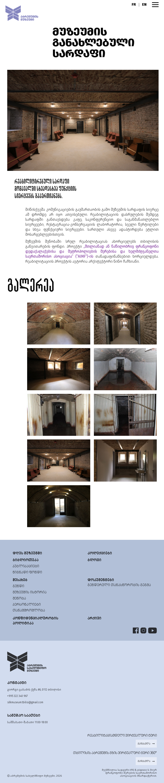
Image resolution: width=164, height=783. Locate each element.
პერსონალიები (27, 604)
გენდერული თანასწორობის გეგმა (119, 585)
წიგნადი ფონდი (27, 572)
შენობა (19, 598)
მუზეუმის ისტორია (30, 592)
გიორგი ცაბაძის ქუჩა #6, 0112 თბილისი (34, 689)
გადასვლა (146, 743)
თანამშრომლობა (29, 610)
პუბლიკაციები (26, 566)
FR (134, 4)
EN (144, 4)
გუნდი (18, 586)
